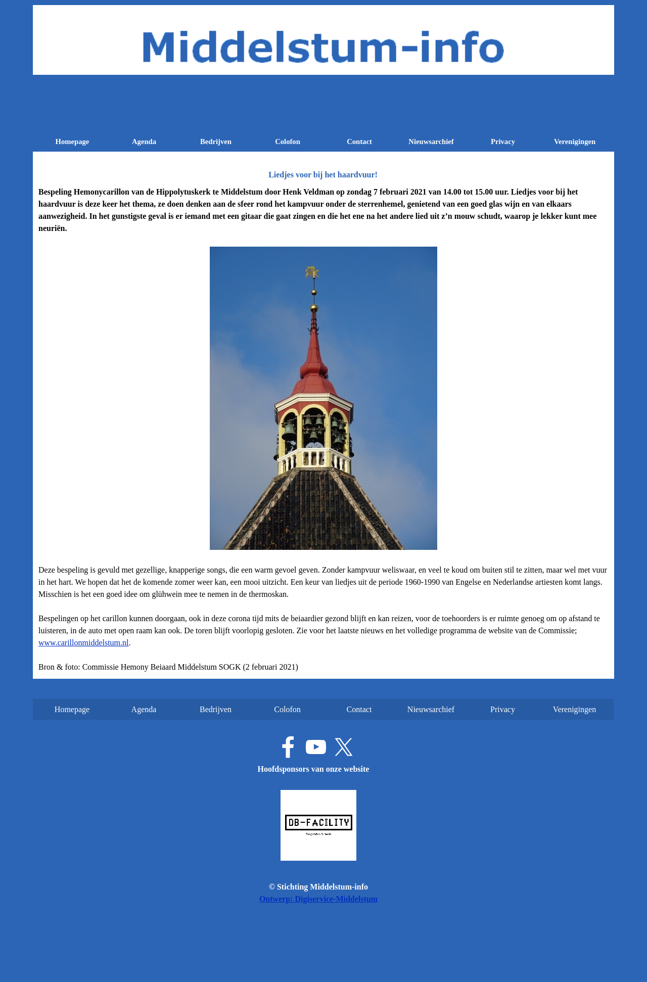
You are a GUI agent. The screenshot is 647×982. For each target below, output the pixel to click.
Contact (359, 141)
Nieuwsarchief (430, 141)
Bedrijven (216, 141)
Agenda (144, 141)
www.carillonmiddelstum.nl (83, 642)
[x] (343, 747)
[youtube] (316, 747)
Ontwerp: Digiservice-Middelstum (318, 899)
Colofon (287, 141)
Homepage (72, 141)
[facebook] (288, 747)
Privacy (503, 141)
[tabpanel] (323, 429)
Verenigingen (574, 141)
